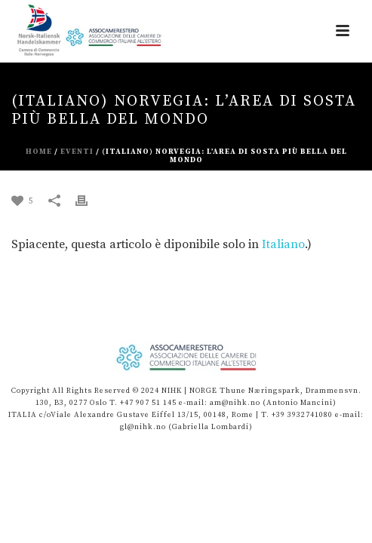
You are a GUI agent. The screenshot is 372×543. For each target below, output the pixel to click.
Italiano (283, 244)
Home (39, 151)
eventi (77, 151)
